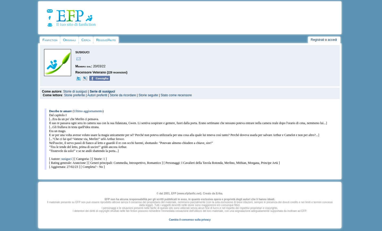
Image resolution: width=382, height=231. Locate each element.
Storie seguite (148, 95)
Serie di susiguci (102, 91)
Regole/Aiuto (106, 40)
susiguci (66, 159)
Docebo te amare (60, 111)
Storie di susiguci (75, 91)
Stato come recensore (176, 95)
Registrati (317, 40)
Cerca (85, 40)
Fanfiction (49, 40)
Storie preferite (74, 95)
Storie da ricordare (123, 95)
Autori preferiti (97, 95)
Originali (69, 40)
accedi (332, 40)
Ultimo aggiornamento (88, 111)
